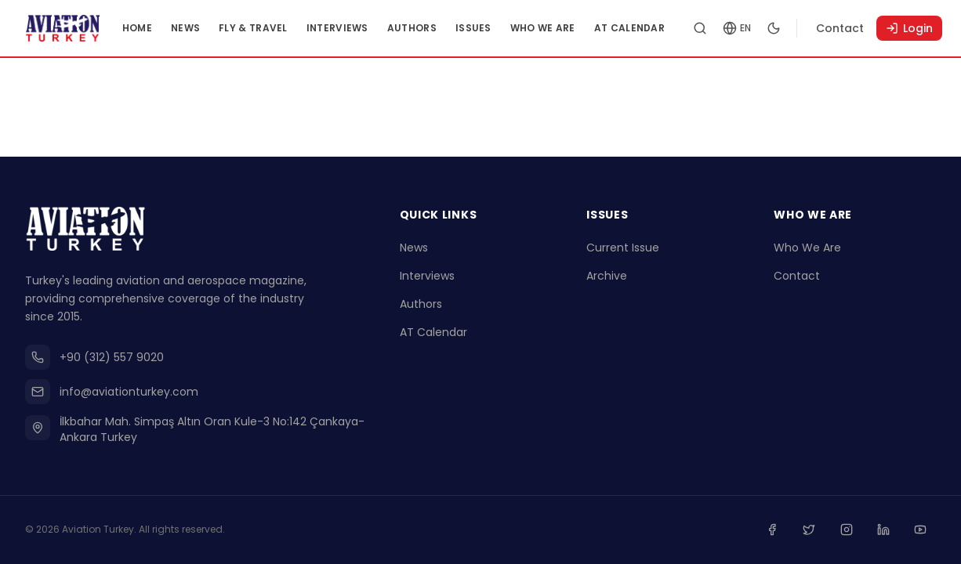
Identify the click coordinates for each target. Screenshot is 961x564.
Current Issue (622, 250)
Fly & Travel (282, 27)
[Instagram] (853, 531)
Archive (606, 279)
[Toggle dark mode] (802, 28)
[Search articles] (729, 28)
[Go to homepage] (77, 28)
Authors (440, 27)
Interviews (366, 27)
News (213, 27)
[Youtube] (922, 531)
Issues (502, 27)
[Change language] (765, 28)
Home (165, 27)
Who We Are (571, 27)
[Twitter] (818, 531)
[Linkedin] (887, 531)
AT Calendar (657, 27)
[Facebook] (784, 531)
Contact (869, 28)
